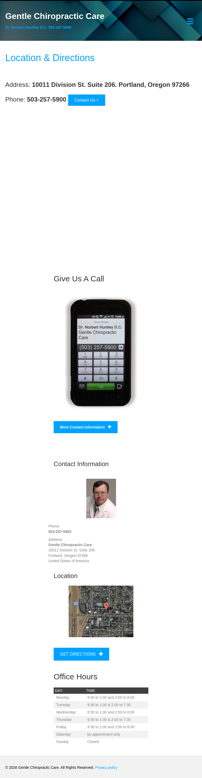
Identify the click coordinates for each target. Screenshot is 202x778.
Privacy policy (106, 767)
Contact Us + (86, 100)
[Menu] (190, 21)
